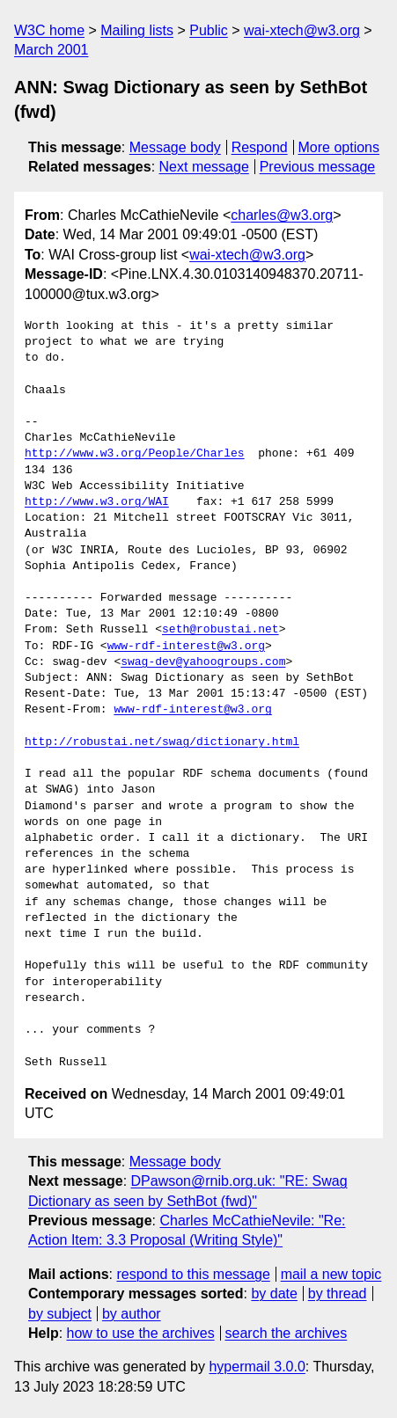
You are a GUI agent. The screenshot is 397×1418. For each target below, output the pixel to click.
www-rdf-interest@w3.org (186, 646)
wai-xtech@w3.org (302, 30)
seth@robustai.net (220, 630)
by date (274, 1293)
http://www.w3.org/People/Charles (135, 454)
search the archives (286, 1333)
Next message (204, 166)
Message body (175, 147)
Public (208, 30)
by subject (60, 1313)
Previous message (318, 166)
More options (339, 147)
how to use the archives (141, 1333)
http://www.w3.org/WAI (97, 502)
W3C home (49, 30)
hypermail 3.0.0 (257, 1366)
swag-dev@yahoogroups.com (203, 662)
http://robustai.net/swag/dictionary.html (162, 742)
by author (131, 1313)
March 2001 (51, 49)
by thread (337, 1293)
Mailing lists (136, 30)
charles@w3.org (282, 215)
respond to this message (192, 1274)
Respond (260, 147)
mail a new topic (331, 1274)
